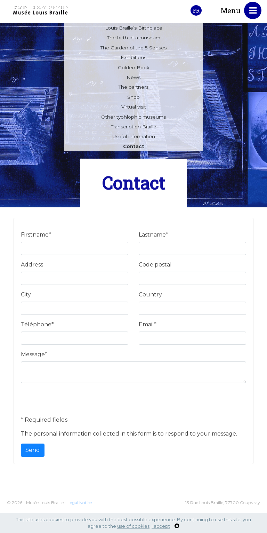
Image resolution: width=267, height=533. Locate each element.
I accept (161, 526)
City (26, 296)
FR (196, 10)
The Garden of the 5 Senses (133, 49)
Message (34, 355)
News (133, 78)
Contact (133, 148)
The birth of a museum (133, 39)
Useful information (133, 138)
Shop (133, 98)
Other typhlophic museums (133, 118)
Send (32, 451)
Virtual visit (133, 108)
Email (147, 326)
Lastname (153, 236)
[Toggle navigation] (252, 10)
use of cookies (133, 526)
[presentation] (74, 403)
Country (150, 296)
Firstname (36, 236)
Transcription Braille (133, 128)
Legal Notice (79, 508)
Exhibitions (133, 59)
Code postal (155, 266)
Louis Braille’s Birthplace (133, 29)
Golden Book (133, 69)
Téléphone (37, 326)
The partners (133, 88)
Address (32, 266)
